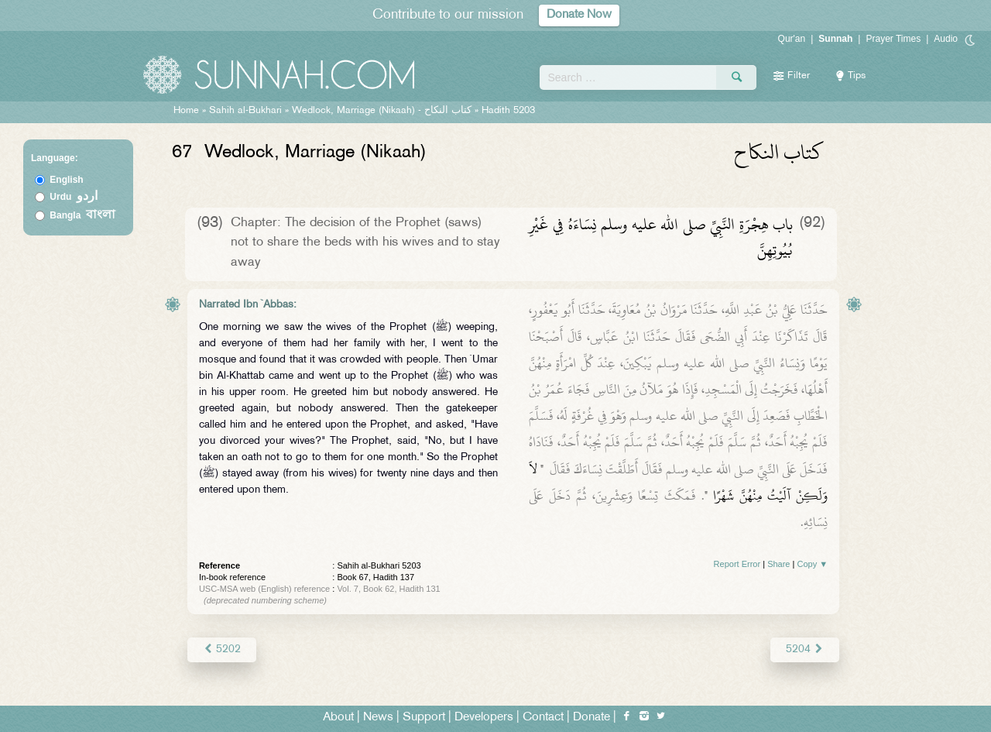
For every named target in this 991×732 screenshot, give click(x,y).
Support (424, 717)
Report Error (737, 564)
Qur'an (792, 38)
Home (186, 110)
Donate (591, 717)
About (338, 717)
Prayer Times (893, 38)
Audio (946, 38)
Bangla (82, 215)
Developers (483, 717)
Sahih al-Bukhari (245, 110)
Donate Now (579, 15)
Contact (543, 717)
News (378, 717)
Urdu (74, 196)
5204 (805, 649)
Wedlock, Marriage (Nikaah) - (383, 110)
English (66, 179)
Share (778, 564)
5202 (222, 649)
